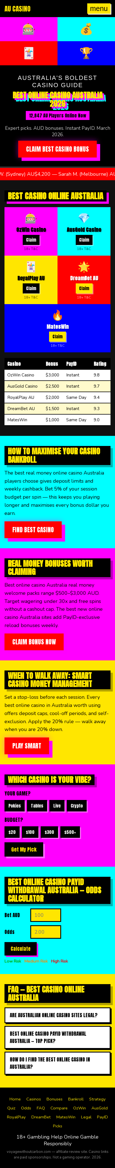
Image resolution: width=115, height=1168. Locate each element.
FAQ (41, 1108)
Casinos (33, 1099)
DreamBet (41, 1117)
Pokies (14, 805)
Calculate (21, 948)
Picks (57, 1126)
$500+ (70, 832)
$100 (30, 832)
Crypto (77, 805)
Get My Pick (23, 849)
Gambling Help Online (53, 1137)
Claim (31, 240)
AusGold (99, 1108)
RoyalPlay (16, 1117)
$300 (49, 832)
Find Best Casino (33, 529)
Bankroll (76, 1099)
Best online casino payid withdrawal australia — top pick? (48, 1037)
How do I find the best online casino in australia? (50, 1063)
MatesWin (65, 1117)
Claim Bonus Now (34, 641)
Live (57, 805)
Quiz (11, 1108)
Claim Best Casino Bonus (57, 149)
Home (15, 1099)
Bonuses (55, 1099)
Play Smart (26, 745)
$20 (12, 832)
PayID (102, 1117)
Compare (59, 1108)
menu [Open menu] (99, 8)
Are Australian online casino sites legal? (54, 1015)
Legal (86, 1117)
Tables (37, 805)
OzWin (79, 1108)
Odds (26, 1108)
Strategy (97, 1099)
